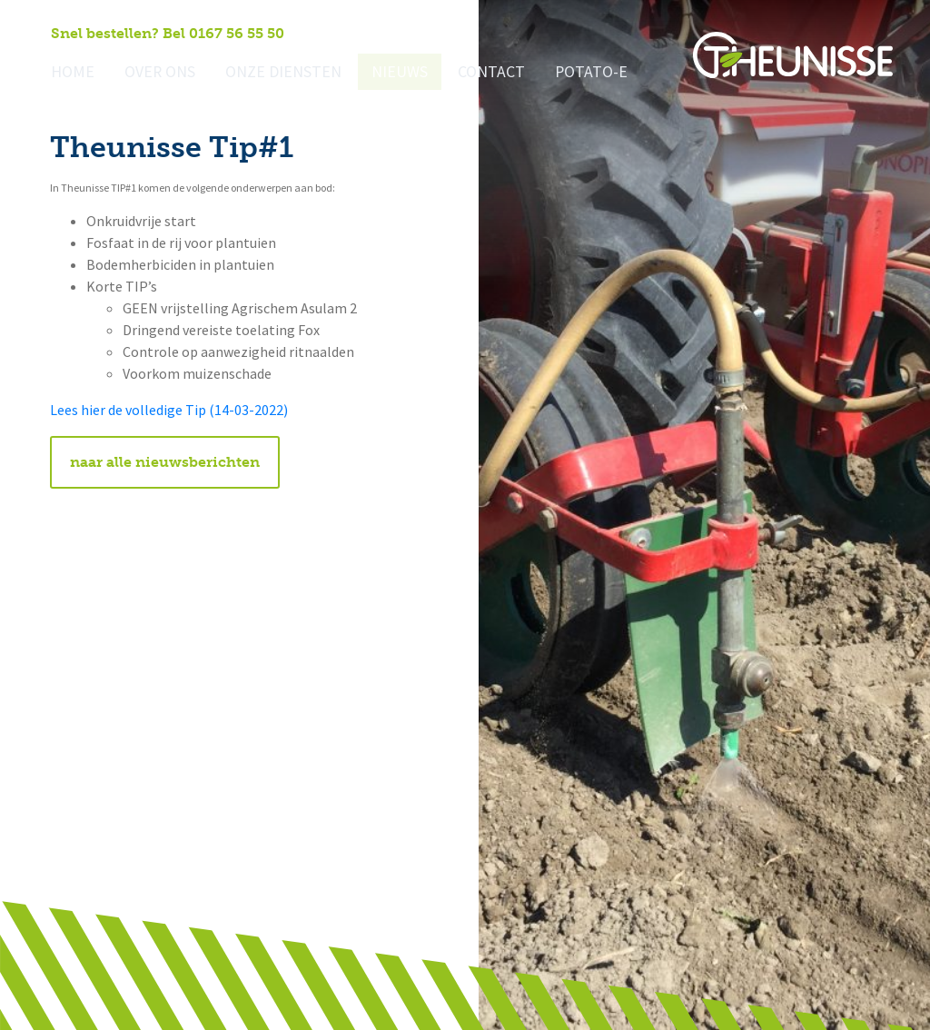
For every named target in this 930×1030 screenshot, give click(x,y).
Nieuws (375, 73)
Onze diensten (267, 73)
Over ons (152, 73)
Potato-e (555, 73)
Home (70, 73)
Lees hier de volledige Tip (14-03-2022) (169, 410)
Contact (461, 73)
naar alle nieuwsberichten (165, 461)
